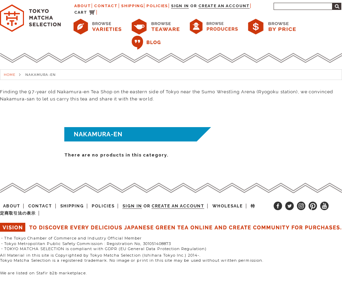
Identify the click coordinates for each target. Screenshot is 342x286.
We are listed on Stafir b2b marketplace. (43, 273)
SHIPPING (132, 5)
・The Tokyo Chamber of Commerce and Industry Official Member (71, 238)
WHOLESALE (227, 206)
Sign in (179, 5)
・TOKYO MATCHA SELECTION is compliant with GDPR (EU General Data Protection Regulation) (103, 248)
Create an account (224, 5)
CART (80, 12)
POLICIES (157, 5)
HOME (9, 75)
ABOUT (82, 5)
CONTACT (106, 5)
